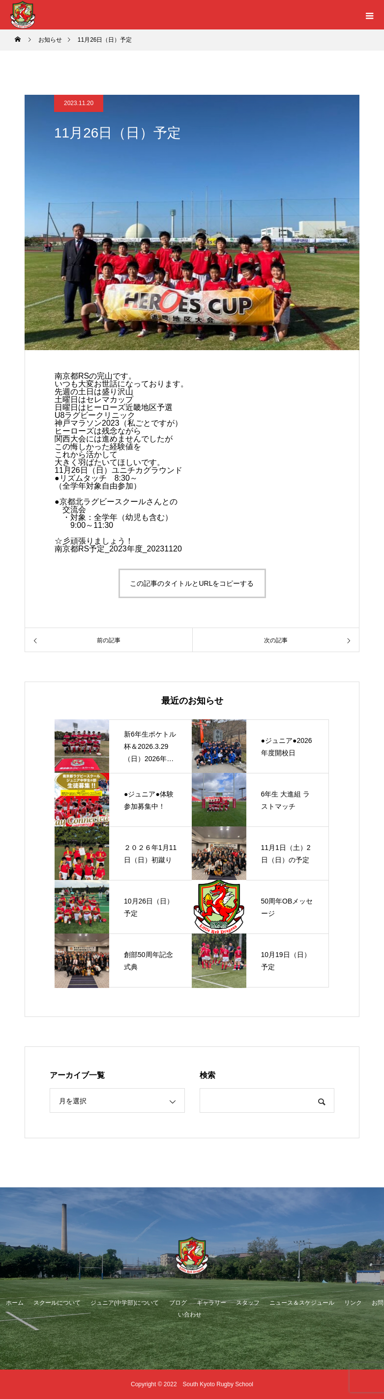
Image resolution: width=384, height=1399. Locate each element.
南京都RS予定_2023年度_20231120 (118, 549)
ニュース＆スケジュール (301, 1302)
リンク (353, 1302)
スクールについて (57, 1302)
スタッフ (248, 1302)
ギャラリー (211, 1302)
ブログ (178, 1302)
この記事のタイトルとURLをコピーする (192, 583)
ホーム (15, 1302)
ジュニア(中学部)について (124, 1302)
